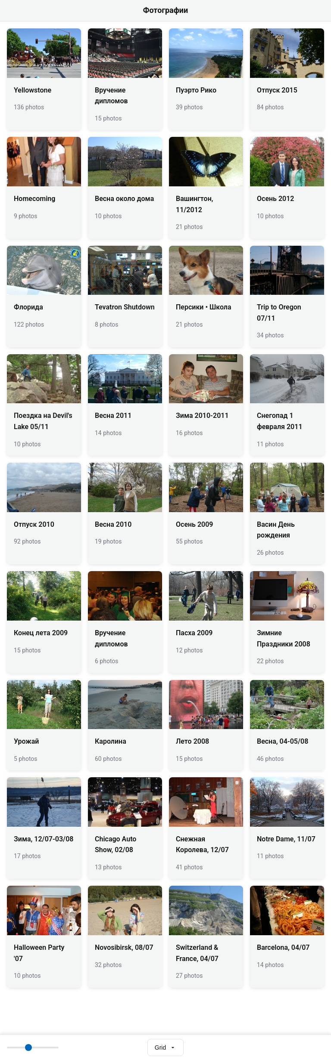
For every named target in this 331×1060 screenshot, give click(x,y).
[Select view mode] (165, 1047)
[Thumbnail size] (33, 1047)
